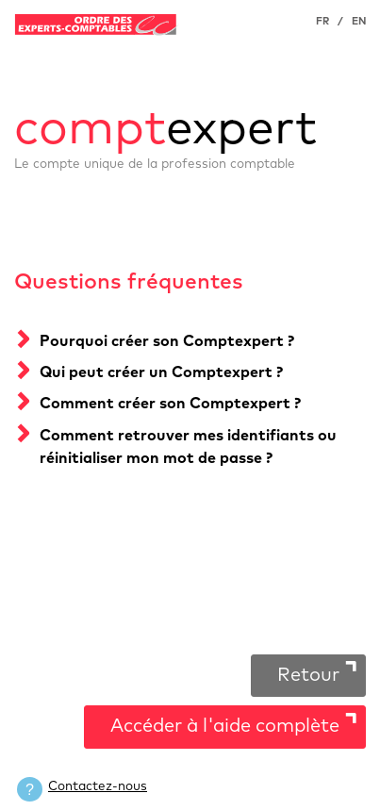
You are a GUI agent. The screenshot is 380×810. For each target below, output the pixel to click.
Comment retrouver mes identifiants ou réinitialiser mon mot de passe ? (188, 447)
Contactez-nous (97, 786)
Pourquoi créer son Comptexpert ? (167, 341)
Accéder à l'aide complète (224, 726)
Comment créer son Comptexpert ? (170, 403)
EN (359, 21)
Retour (308, 675)
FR (322, 21)
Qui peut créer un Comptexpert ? (161, 372)
